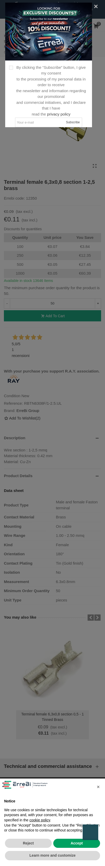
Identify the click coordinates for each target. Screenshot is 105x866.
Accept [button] (77, 843)
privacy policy (58, 114)
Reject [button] (28, 843)
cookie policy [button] (39, 820)
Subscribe (73, 122)
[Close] (96, 6)
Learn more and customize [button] (52, 855)
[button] (98, 787)
